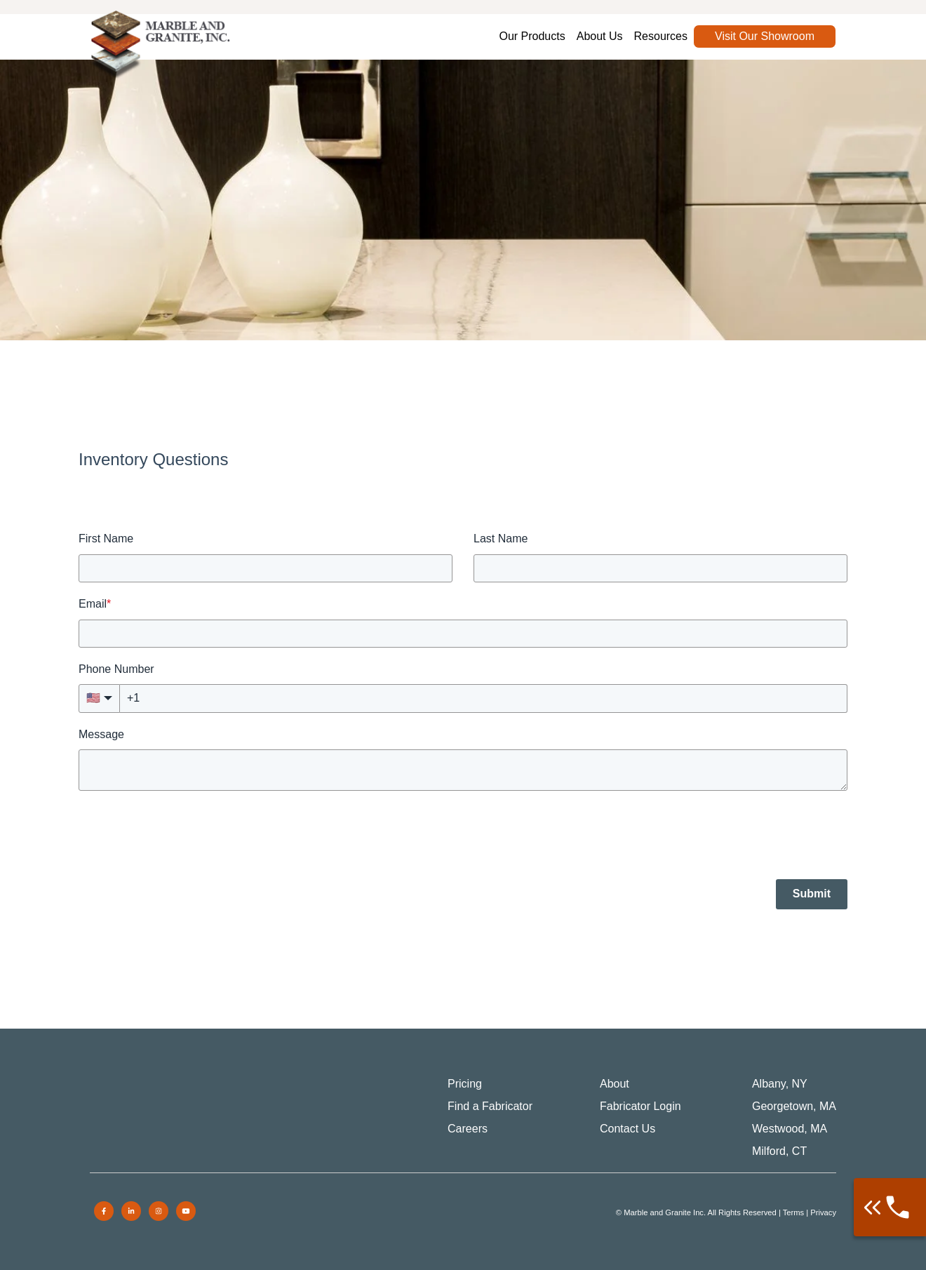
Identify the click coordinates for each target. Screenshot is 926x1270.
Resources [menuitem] (660, 36)
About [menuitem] (614, 1084)
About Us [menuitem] (600, 36)
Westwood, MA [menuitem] (789, 1129)
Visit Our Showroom (764, 36)
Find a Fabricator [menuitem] (490, 1106)
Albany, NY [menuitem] (779, 1084)
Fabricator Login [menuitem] (640, 1106)
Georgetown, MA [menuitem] (794, 1106)
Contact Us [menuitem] (627, 1129)
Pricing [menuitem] (465, 1084)
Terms (793, 1212)
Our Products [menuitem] (532, 36)
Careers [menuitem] (468, 1129)
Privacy (823, 1212)
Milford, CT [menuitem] (779, 1151)
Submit (812, 894)
